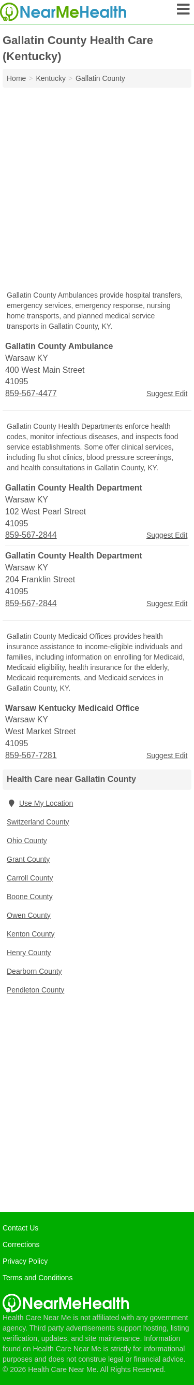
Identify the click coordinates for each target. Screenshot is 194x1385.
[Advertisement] (97, 190)
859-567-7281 (31, 755)
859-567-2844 (31, 534)
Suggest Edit (166, 393)
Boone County (30, 896)
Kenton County (31, 934)
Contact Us (20, 1228)
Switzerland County (38, 822)
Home (16, 78)
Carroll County (30, 878)
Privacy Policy (25, 1261)
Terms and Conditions (37, 1278)
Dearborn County (34, 971)
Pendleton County (35, 990)
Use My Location (40, 803)
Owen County (29, 915)
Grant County (28, 859)
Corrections (21, 1244)
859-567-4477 (31, 393)
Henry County (29, 952)
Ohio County (27, 840)
